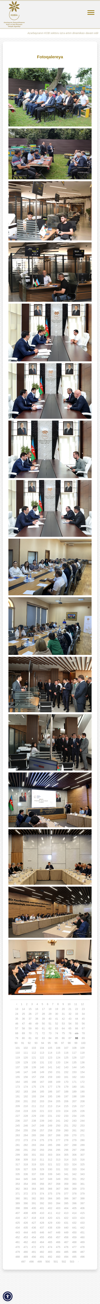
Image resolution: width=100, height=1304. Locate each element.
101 (17, 1047)
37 (30, 1018)
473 (42, 1247)
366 (50, 1188)
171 (74, 1081)
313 (58, 1159)
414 (74, 1213)
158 (42, 1076)
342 (74, 1174)
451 (82, 1232)
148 (34, 1072)
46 (16, 1023)
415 (82, 1213)
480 (26, 1251)
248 (42, 1125)
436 (34, 1227)
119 (17, 1057)
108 (74, 1047)
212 (42, 1106)
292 (34, 1149)
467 (66, 1242)
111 (26, 1052)
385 (58, 1198)
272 (17, 1140)
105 (50, 1047)
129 (26, 1062)
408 (26, 1213)
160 (58, 1076)
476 (66, 1247)
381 (26, 1198)
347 (42, 1179)
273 (26, 1140)
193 (34, 1096)
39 (43, 1018)
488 (17, 1256)
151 (58, 1072)
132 (50, 1062)
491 (42, 1256)
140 (42, 1067)
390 (26, 1203)
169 (58, 1081)
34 (83, 1013)
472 (34, 1247)
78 (83, 1033)
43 (69, 1018)
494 (66, 1256)
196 (58, 1096)
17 (43, 1008)
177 (50, 1086)
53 (63, 1023)
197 (66, 1096)
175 (34, 1086)
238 (34, 1120)
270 (74, 1135)
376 (58, 1193)
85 (56, 1038)
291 (26, 1149)
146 (17, 1072)
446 (42, 1232)
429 (50, 1222)
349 (58, 1179)
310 (34, 1159)
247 (34, 1125)
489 (26, 1256)
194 (42, 1096)
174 (26, 1086)
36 (23, 1018)
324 (74, 1164)
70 (30, 1033)
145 (82, 1067)
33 (76, 1013)
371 (17, 1193)
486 (74, 1251)
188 (66, 1091)
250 (58, 1125)
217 (82, 1106)
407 (17, 1213)
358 (58, 1183)
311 (42, 1159)
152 (66, 1072)
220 (34, 1110)
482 (42, 1251)
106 (58, 1047)
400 (34, 1208)
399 (26, 1208)
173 (17, 1086)
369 (74, 1188)
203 (42, 1101)
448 (58, 1232)
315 (74, 1159)
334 (82, 1169)
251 (66, 1125)
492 (50, 1256)
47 (23, 1023)
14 (23, 1008)
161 (66, 1076)
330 (50, 1169)
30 (56, 1013)
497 (23, 1261)
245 (17, 1125)
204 (50, 1101)
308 (17, 1159)
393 (50, 1203)
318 (26, 1164)
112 (34, 1052)
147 (26, 1072)
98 (69, 1042)
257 (42, 1130)
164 (17, 1081)
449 (66, 1232)
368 (66, 1188)
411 (50, 1213)
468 (74, 1242)
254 (17, 1130)
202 (34, 1101)
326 (17, 1169)
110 (17, 1052)
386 (66, 1198)
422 (66, 1217)
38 (36, 1018)
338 (42, 1174)
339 (50, 1174)
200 (17, 1101)
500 (47, 1261)
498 (31, 1261)
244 (82, 1120)
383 (42, 1198)
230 (42, 1115)
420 (50, 1217)
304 (58, 1154)
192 (26, 1096)
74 (56, 1033)
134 (66, 1062)
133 (58, 1062)
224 (66, 1110)
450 (74, 1232)
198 (74, 1096)
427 (34, 1222)
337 (34, 1174)
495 (74, 1256)
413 (66, 1213)
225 (74, 1110)
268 (58, 1135)
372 (26, 1193)
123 (50, 1057)
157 (34, 1076)
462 (26, 1242)
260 (66, 1130)
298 (82, 1149)
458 (66, 1237)
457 (58, 1237)
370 (82, 1188)
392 (42, 1203)
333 (74, 1169)
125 (66, 1057)
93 (36, 1042)
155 (17, 1076)
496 (82, 1256)
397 (82, 1203)
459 (74, 1237)
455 (42, 1237)
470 (17, 1247)
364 (34, 1188)
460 (82, 1237)
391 (34, 1203)
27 (36, 1013)
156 (26, 1076)
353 (17, 1183)
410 (42, 1213)
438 (50, 1227)
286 (58, 1144)
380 (17, 1198)
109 (82, 1047)
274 (34, 1140)
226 (82, 1110)
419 (42, 1217)
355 (34, 1183)
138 (26, 1067)
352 (82, 1179)
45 (83, 1018)
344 (17, 1179)
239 (42, 1120)
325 (82, 1164)
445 (34, 1232)
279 (74, 1140)
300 (26, 1154)
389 (17, 1203)
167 (42, 1081)
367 (58, 1188)
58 (23, 1028)
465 (50, 1242)
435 (26, 1227)
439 (58, 1227)
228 (26, 1115)
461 (17, 1242)
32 (69, 1013)
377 (66, 1193)
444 (26, 1232)
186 (50, 1091)
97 (62, 1042)
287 (66, 1144)
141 (50, 1067)
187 (58, 1091)
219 (26, 1110)
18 (50, 1008)
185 (42, 1091)
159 (50, 1076)
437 (42, 1227)
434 (17, 1227)
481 (34, 1251)
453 (26, 1237)
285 (50, 1144)
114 (50, 1052)
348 (50, 1179)
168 (50, 1081)
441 (74, 1227)
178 (58, 1086)
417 (26, 1217)
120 (26, 1057)
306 (74, 1154)
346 (34, 1179)
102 (26, 1047)
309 (26, 1159)
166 (34, 1081)
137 (17, 1067)
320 (42, 1164)
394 (58, 1203)
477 (74, 1247)
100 (83, 1042)
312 (50, 1159)
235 (82, 1115)
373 (34, 1193)
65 (69, 1028)
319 (34, 1164)
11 (75, 1004)
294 (50, 1149)
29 (50, 1013)
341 (66, 1174)
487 (82, 1251)
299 (17, 1154)
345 (26, 1179)
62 (50, 1028)
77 (76, 1033)
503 (72, 1261)
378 (74, 1193)
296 (66, 1149)
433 (82, 1222)
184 (34, 1091)
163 (82, 1076)
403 (58, 1208)
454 (34, 1237)
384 (50, 1198)
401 (42, 1208)
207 (74, 1101)
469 (82, 1242)
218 (17, 1110)
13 (16, 1008)
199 (82, 1096)
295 (58, 1149)
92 (29, 1042)
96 (55, 1042)
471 (26, 1247)
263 (17, 1135)
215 (66, 1106)
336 (26, 1174)
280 (82, 1140)
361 (82, 1183)
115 (58, 1052)
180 (74, 1086)
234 (74, 1115)
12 (82, 1004)
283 (34, 1144)
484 (58, 1251)
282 (26, 1144)
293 (42, 1149)
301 (34, 1154)
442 (82, 1227)
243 (74, 1120)
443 (17, 1232)
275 (42, 1140)
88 (76, 1038)
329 (42, 1169)
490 (34, 1256)
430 (58, 1222)
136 (82, 1062)
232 (58, 1115)
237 (26, 1120)
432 (74, 1222)
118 (82, 1052)
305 (66, 1154)
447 (50, 1232)
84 (50, 1038)
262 (82, 1130)
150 (50, 1072)
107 (66, 1047)
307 (82, 1154)
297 (74, 1149)
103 (34, 1047)
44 (76, 1018)
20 (63, 1008)
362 (17, 1188)
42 (63, 1018)
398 (17, 1208)
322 (58, 1164)
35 (16, 1018)
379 (82, 1193)
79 (16, 1038)
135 (74, 1062)
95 (49, 1042)
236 (17, 1120)
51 (50, 1023)
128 (17, 1062)
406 (82, 1208)
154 (82, 1072)
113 (42, 1052)
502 (64, 1261)
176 (42, 1086)
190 (82, 1091)
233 (66, 1115)
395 (66, 1203)
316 (82, 1159)
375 (50, 1193)
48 (30, 1023)
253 (82, 1125)
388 (82, 1198)
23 (83, 1008)
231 (50, 1115)
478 (82, 1247)
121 (34, 1057)
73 (50, 1033)
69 (23, 1033)
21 (69, 1008)
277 (58, 1140)
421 (58, 1217)
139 (34, 1067)
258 (50, 1130)
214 (58, 1106)
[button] (8, 1296)
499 (39, 1261)
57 (16, 1028)
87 (69, 1038)
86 (63, 1038)
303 (50, 1154)
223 (58, 1110)
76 (69, 1033)
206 (66, 1101)
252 (74, 1125)
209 (17, 1106)
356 (42, 1183)
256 (34, 1130)
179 (66, 1086)
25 (23, 1013)
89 (83, 1038)
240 (50, 1120)
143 (66, 1067)
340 (58, 1174)
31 (63, 1013)
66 (76, 1028)
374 (42, 1193)
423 (74, 1217)
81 (30, 1038)
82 (36, 1038)
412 (58, 1213)
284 (42, 1144)
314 (66, 1159)
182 (17, 1091)
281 (17, 1144)
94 (42, 1042)
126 (74, 1057)
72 (43, 1033)
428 (42, 1222)
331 (58, 1169)
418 (34, 1217)
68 (16, 1033)
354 (26, 1183)
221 (42, 1110)
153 (74, 1072)
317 (17, 1164)
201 (26, 1101)
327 (26, 1169)
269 (66, 1135)
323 (66, 1164)
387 (74, 1198)
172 (82, 1081)
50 (43, 1023)
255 (26, 1130)
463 (34, 1242)
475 (58, 1247)
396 (74, 1203)
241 (58, 1120)
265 (34, 1135)
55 (76, 1023)
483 (50, 1251)
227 (17, 1115)
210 (26, 1106)
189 (74, 1091)
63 (56, 1028)
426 (26, 1222)
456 (50, 1237)
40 (50, 1018)
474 (50, 1247)
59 (30, 1028)
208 (82, 1101)
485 (66, 1251)
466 (58, 1242)
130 (34, 1062)
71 (36, 1033)
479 (17, 1251)
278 (66, 1140)
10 (69, 1004)
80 (23, 1038)
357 (50, 1183)
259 (58, 1130)
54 (69, 1023)
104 (42, 1047)
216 (74, 1106)
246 (26, 1125)
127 (82, 1057)
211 (34, 1106)
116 (66, 1052)
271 (82, 1135)
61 (43, 1028)
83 (43, 1038)
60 (36, 1028)
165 (26, 1081)
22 (76, 1008)
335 (17, 1174)
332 (66, 1169)
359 (66, 1183)
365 (42, 1188)
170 (66, 1081)
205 (58, 1101)
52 (56, 1023)
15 (30, 1008)
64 (63, 1028)
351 (74, 1179)
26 (30, 1013)
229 (34, 1115)
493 (58, 1256)
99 (75, 1042)
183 (26, 1091)
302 (42, 1154)
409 (34, 1213)
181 (82, 1086)
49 (36, 1023)
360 (74, 1183)
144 (74, 1067)
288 (74, 1144)
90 (16, 1042)
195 (50, 1096)
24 (16, 1013)
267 (50, 1135)
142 (58, 1067)
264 (26, 1135)
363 (26, 1188)
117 (74, 1052)
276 (50, 1140)
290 (17, 1149)
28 (43, 1013)
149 (42, 1072)
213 (50, 1106)
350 (66, 1179)
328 (34, 1169)
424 (82, 1217)
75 (63, 1033)
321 (50, 1164)
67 (83, 1028)
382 (34, 1198)
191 (17, 1096)
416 (17, 1217)
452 (17, 1237)
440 (66, 1227)
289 (82, 1144)
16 (36, 1008)
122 (42, 1057)
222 (50, 1110)
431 (66, 1222)
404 (66, 1208)
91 (22, 1042)
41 (56, 1018)
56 (83, 1023)
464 (42, 1242)
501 (56, 1261)
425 (17, 1222)
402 (50, 1208)
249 (50, 1125)
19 (56, 1008)
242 (66, 1120)
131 (42, 1062)
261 (74, 1130)
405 (74, 1208)
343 (82, 1174)
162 (74, 1076)
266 (42, 1135)
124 (58, 1057)
